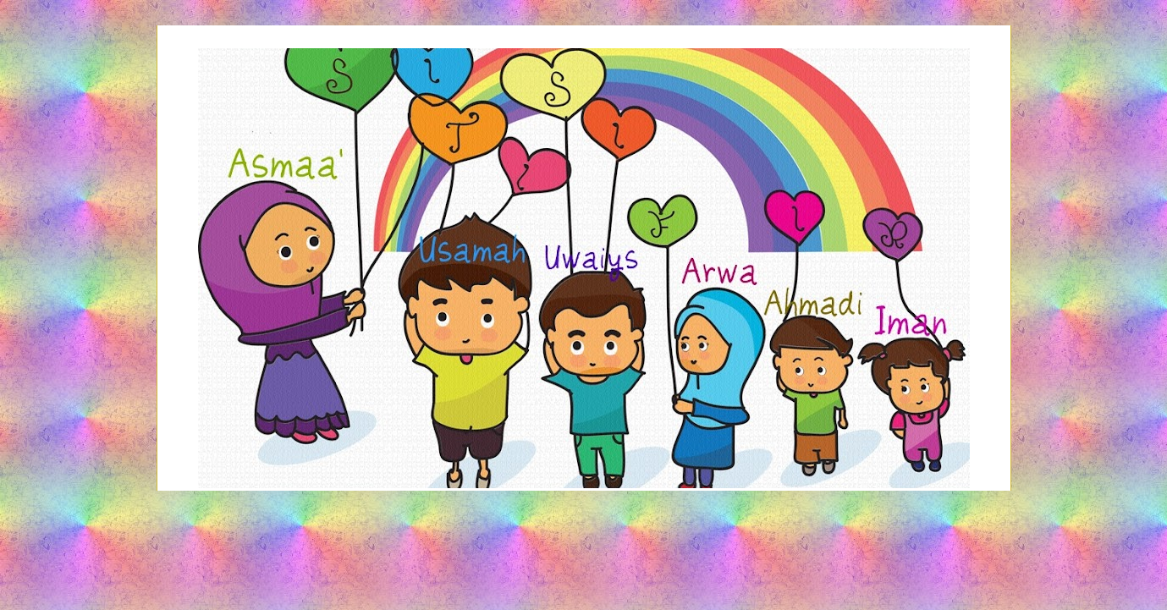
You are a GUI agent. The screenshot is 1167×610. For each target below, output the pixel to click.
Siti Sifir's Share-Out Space (583, 96)
